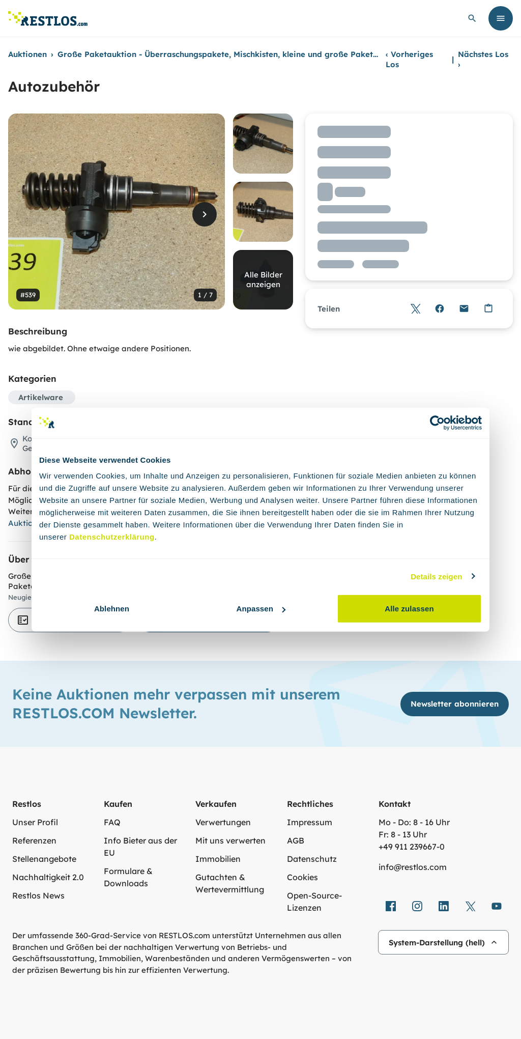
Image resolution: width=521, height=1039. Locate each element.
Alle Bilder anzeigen (263, 280)
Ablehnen (111, 608)
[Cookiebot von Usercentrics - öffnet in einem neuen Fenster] (437, 422)
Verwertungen (223, 822)
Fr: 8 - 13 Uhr (403, 834)
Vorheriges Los (409, 59)
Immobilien (218, 859)
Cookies (302, 877)
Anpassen (261, 608)
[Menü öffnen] (500, 18)
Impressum (309, 822)
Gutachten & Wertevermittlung (229, 883)
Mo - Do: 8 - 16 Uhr (414, 822)
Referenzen (34, 840)
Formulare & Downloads (128, 877)
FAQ (112, 822)
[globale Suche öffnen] (472, 18)
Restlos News (38, 895)
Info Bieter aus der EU (140, 846)
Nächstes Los (483, 59)
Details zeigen (436, 576)
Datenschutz (312, 859)
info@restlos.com (413, 867)
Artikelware (40, 397)
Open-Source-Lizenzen (314, 901)
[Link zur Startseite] (48, 18)
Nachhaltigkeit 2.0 (48, 877)
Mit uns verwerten (230, 840)
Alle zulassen (409, 608)
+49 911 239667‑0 (412, 846)
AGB (295, 840)
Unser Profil (35, 822)
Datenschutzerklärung (112, 536)
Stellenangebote (44, 859)
